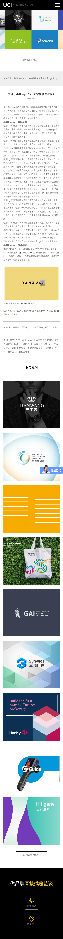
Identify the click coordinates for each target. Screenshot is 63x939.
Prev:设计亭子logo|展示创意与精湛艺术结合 (24, 327)
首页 (16, 78)
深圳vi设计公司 (26, 252)
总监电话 (31, 906)
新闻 (22, 78)
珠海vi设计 (31, 78)
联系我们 (31, 924)
